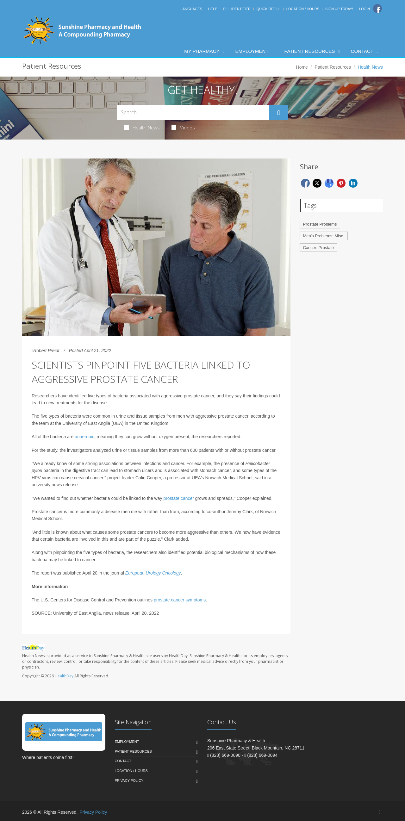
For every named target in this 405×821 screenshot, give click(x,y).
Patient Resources (309, 51)
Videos (183, 127)
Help (212, 9)
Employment (252, 51)
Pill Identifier (236, 9)
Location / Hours (302, 9)
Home (302, 67)
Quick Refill (268, 9)
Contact (362, 51)
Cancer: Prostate (318, 247)
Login (364, 9)
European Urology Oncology (153, 572)
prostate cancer (178, 498)
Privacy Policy (129, 780)
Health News (142, 127)
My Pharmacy (201, 51)
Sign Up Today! (339, 9)
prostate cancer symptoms (180, 599)
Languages (191, 9)
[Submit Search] (278, 112)
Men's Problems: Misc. (323, 235)
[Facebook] (377, 8)
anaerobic (84, 436)
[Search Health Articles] (193, 112)
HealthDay (64, 676)
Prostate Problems (320, 224)
